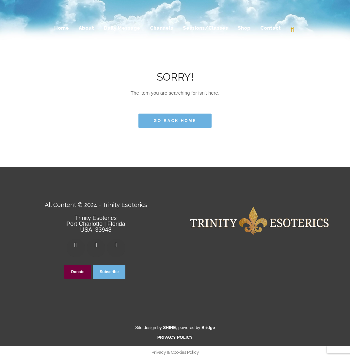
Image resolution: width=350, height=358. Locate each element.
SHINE (169, 327)
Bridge (208, 327)
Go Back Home (175, 120)
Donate (78, 272)
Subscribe (109, 272)
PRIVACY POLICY (175, 337)
